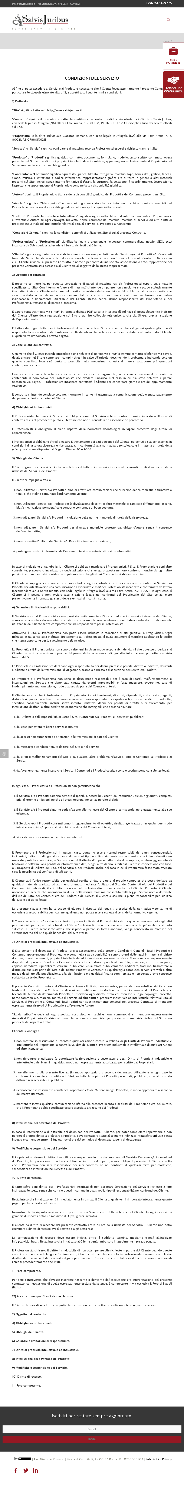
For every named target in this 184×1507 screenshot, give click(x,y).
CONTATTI (76, 3)
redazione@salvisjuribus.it (53, 3)
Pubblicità (152, 1459)
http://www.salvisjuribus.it (64, 110)
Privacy (167, 1459)
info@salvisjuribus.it (23, 3)
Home (166, 41)
